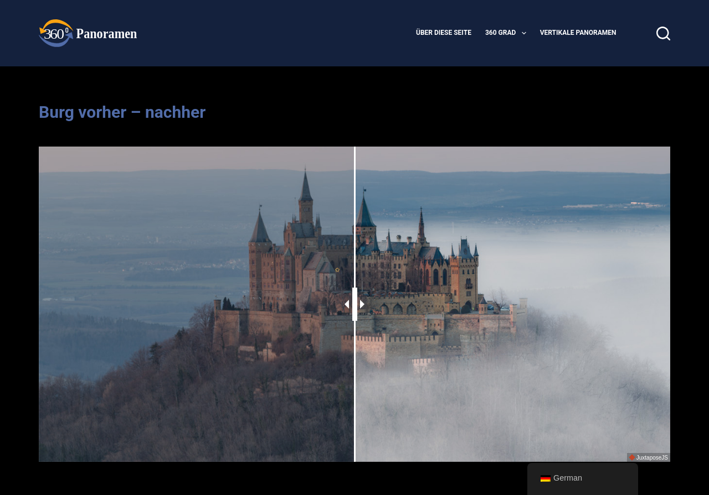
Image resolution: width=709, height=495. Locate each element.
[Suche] (663, 33)
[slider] (354, 304)
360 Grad (508, 33)
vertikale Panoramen (578, 33)
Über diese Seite (443, 33)
